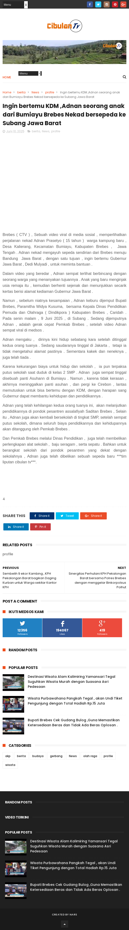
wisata (10, 765)
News (35, 92)
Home (7, 77)
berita (21, 92)
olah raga (90, 756)
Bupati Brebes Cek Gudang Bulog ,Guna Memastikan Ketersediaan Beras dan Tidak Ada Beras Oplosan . (74, 722)
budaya (38, 756)
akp (8, 756)
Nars (73, 914)
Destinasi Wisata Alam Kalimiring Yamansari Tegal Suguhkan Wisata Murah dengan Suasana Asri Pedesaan (71, 681)
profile (49, 92)
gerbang (56, 756)
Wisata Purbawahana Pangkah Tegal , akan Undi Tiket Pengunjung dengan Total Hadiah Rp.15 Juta (75, 701)
